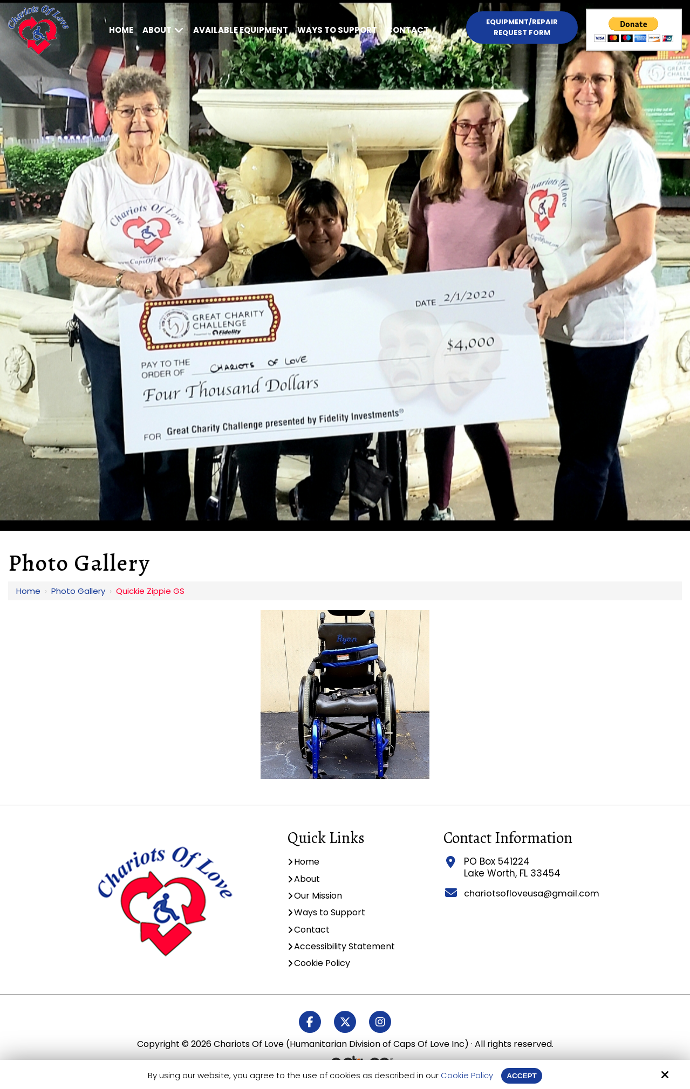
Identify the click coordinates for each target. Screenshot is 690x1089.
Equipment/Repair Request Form (522, 27)
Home (28, 591)
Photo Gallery (78, 591)
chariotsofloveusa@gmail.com (531, 893)
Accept (521, 1075)
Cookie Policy (465, 1075)
